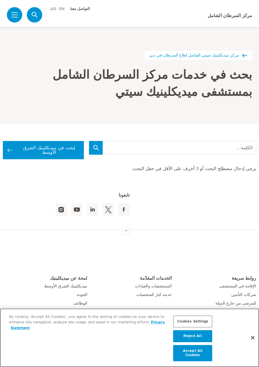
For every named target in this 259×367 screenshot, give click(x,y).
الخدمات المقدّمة (156, 278)
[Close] (252, 338)
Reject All (192, 336)
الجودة (82, 295)
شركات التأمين (243, 295)
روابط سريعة (244, 278)
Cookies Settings (193, 321)
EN (61, 9)
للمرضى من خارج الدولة (235, 303)
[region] (129, 337)
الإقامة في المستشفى (237, 286)
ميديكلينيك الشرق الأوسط (65, 286)
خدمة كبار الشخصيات (154, 295)
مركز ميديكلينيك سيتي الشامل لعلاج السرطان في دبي (198, 55)
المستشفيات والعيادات (153, 286)
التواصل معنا (80, 9)
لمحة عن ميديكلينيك (68, 278)
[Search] (96, 148)
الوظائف (80, 303)
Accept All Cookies (193, 353)
